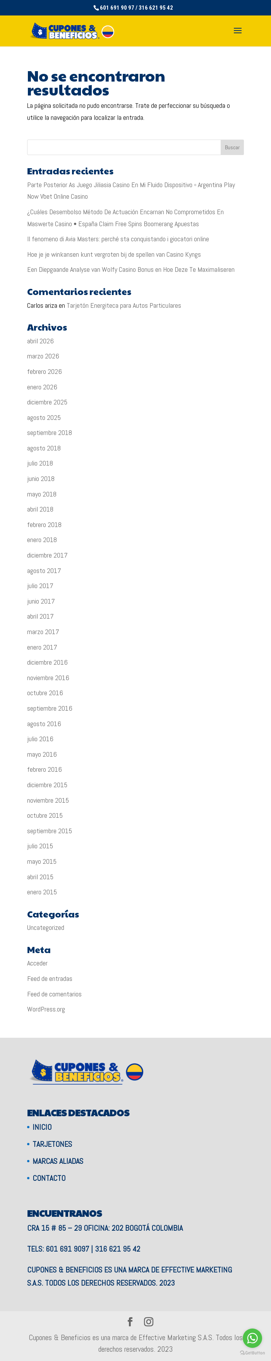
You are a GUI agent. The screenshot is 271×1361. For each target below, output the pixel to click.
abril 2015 (40, 876)
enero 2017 (42, 647)
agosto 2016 (44, 723)
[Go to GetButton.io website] (252, 1353)
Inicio (42, 1127)
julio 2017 (40, 585)
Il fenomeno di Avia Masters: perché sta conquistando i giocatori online (118, 238)
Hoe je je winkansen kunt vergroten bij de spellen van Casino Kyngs (114, 254)
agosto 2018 (44, 447)
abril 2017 (40, 616)
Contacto (49, 1178)
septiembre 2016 (49, 708)
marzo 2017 (43, 631)
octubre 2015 (45, 815)
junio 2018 (41, 478)
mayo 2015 (42, 861)
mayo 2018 (42, 493)
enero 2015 (42, 891)
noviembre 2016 (48, 677)
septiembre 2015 (49, 830)
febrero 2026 (44, 371)
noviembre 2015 (48, 800)
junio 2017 (41, 601)
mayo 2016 (42, 754)
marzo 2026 (43, 355)
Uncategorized (45, 927)
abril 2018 (40, 509)
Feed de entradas (49, 978)
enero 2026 (42, 386)
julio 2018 (40, 463)
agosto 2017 (44, 570)
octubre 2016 (45, 692)
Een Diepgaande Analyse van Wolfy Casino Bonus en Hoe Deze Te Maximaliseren (131, 269)
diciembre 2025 (47, 401)
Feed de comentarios (54, 993)
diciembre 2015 (47, 784)
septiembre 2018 (49, 432)
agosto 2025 (44, 417)
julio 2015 (40, 845)
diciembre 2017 (47, 555)
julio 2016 (40, 738)
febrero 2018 (44, 524)
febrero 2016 (44, 769)
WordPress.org (46, 1009)
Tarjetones (52, 1144)
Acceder (37, 962)
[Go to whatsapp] (252, 1338)
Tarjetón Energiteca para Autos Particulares (124, 305)
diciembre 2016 (47, 662)
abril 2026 (40, 340)
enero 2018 (42, 539)
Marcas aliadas (58, 1161)
